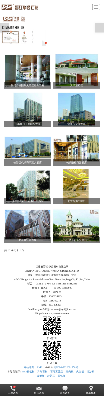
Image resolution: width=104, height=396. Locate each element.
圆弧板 (61, 375)
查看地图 (91, 390)
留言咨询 (65, 390)
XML (39, 367)
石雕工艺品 (56, 371)
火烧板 (80, 371)
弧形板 (40, 375)
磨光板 (69, 371)
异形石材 (42, 371)
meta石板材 (28, 371)
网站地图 (29, 367)
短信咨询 (39, 390)
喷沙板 (90, 371)
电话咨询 (13, 390)
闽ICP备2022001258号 (66, 367)
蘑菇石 (51, 375)
